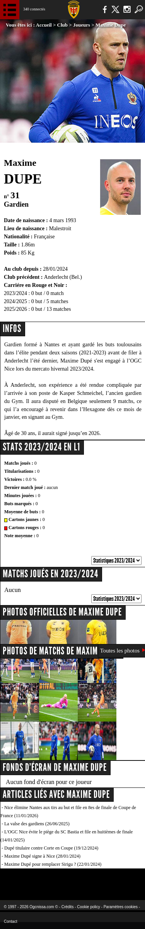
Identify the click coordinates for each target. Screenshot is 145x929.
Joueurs (81, 25)
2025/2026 (15, 309)
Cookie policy (88, 907)
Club (62, 25)
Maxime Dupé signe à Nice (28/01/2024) (42, 856)
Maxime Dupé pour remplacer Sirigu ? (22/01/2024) (52, 864)
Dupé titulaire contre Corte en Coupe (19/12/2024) (51, 848)
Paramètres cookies (121, 907)
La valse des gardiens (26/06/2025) (37, 823)
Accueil (44, 25)
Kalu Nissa (121, 879)
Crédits (67, 907)
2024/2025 (15, 301)
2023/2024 (15, 293)
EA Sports (31, 879)
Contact (10, 921)
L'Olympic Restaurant (72, 879)
